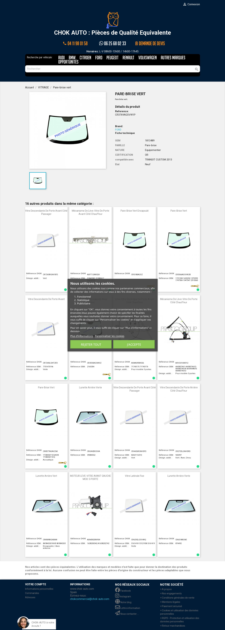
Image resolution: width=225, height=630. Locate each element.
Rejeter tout (91, 344)
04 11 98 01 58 (75, 43)
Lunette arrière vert (46, 475)
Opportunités (68, 62)
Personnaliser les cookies (109, 336)
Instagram (123, 596)
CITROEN (85, 58)
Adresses (30, 597)
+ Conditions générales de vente (177, 597)
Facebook (123, 590)
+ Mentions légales (170, 601)
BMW (72, 58)
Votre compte (35, 584)
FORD (98, 58)
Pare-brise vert (178, 210)
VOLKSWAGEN (147, 58)
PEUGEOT (112, 58)
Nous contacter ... (127, 613)
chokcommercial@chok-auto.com (89, 598)
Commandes (32, 593)
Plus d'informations (81, 336)
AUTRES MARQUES (173, 58)
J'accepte (134, 344)
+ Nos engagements (171, 593)
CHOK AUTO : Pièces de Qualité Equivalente (112, 24)
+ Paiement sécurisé (171, 606)
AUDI (61, 58)
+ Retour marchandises (172, 625)
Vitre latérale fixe (134, 475)
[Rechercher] (112, 68)
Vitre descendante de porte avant (46, 299)
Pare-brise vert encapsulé (135, 210)
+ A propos (166, 589)
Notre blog (123, 602)
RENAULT (128, 58)
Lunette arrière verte (90, 387)
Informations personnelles (39, 588)
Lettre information (127, 608)
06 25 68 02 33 (112, 43)
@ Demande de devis (150, 43)
